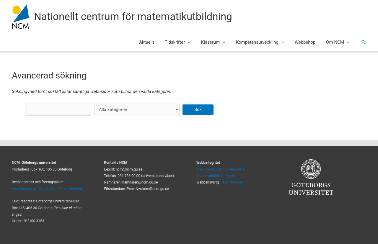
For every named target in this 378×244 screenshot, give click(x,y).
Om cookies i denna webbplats (220, 169)
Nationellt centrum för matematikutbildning (133, 17)
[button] (363, 42)
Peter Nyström (232, 182)
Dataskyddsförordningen (215, 176)
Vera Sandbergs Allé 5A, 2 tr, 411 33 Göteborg (47, 188)
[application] (195, 42)
